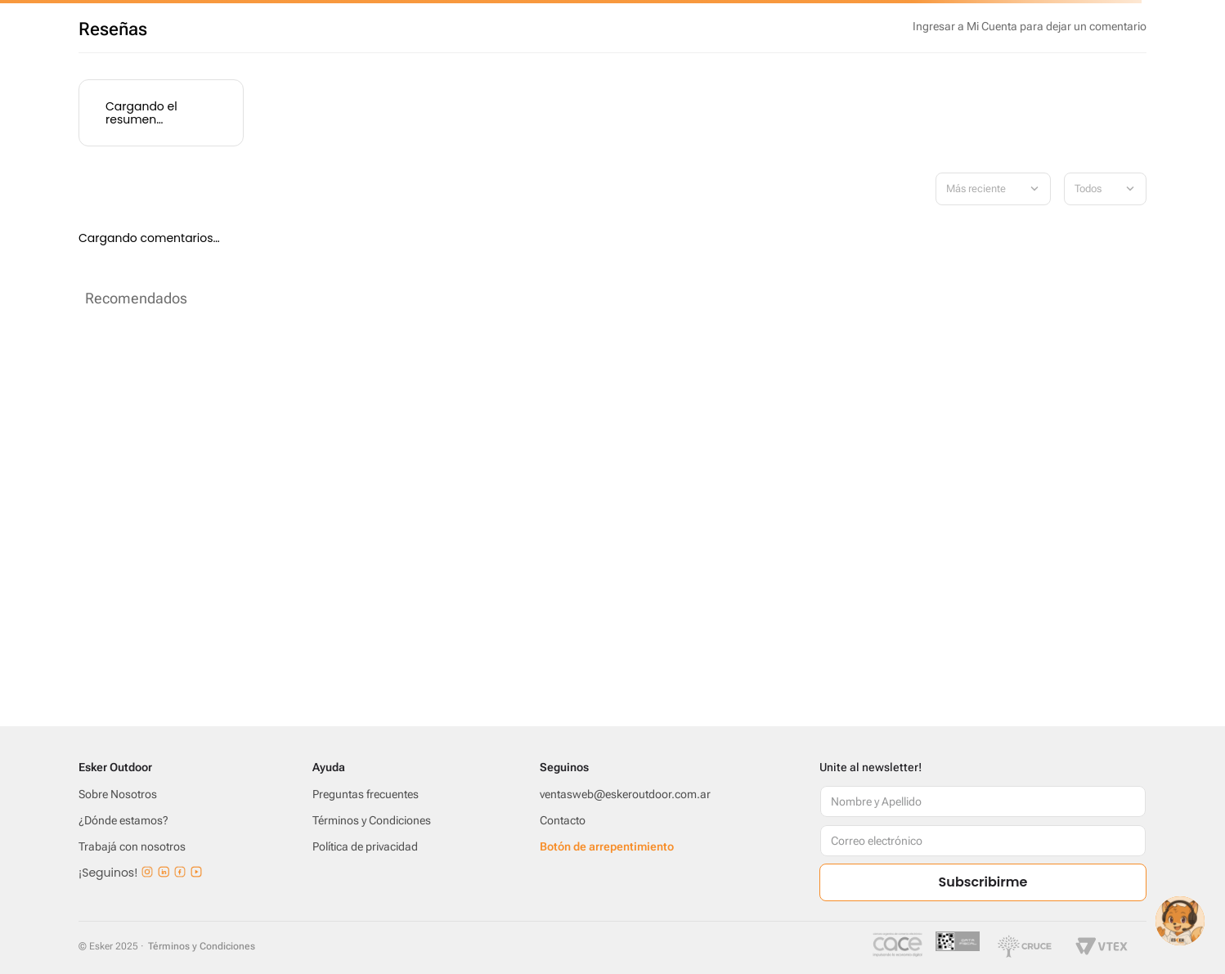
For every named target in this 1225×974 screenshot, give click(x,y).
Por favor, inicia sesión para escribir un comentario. (1029, 26)
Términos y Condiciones (201, 946)
